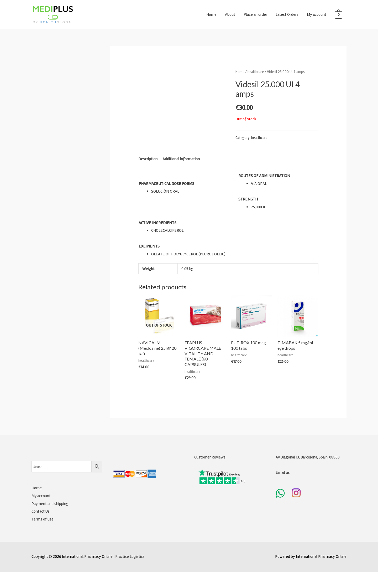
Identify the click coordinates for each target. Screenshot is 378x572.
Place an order (255, 14)
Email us (283, 472)
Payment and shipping (50, 503)
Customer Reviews (209, 457)
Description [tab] (148, 159)
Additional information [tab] (181, 159)
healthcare (256, 71)
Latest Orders (287, 14)
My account (316, 14)
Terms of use (43, 519)
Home (211, 14)
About (230, 14)
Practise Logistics (130, 556)
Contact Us (41, 511)
